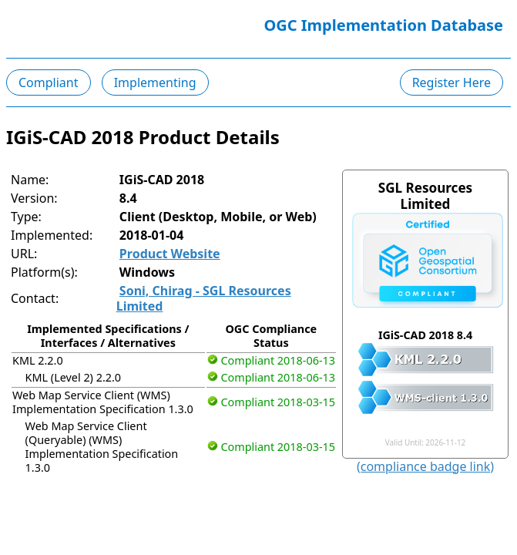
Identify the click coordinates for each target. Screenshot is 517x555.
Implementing (155, 82)
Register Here (451, 82)
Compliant (48, 82)
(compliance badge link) (425, 466)
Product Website (169, 253)
